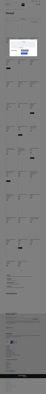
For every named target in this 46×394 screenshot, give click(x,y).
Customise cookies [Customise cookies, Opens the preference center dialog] (14, 50)
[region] (23, 47)
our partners (23, 41)
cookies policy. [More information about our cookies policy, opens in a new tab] (21, 47)
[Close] (36, 40)
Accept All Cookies (24, 53)
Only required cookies (24, 50)
